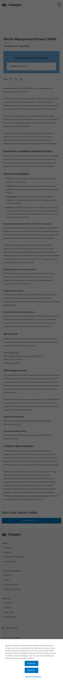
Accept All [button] (31, 663)
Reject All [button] (31, 670)
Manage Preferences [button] (33, 676)
